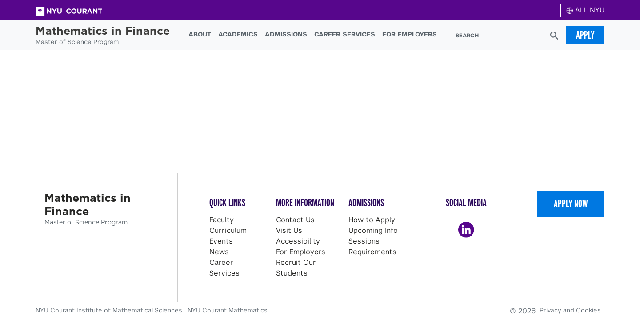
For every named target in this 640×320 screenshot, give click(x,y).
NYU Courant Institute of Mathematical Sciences (110, 310)
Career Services (344, 34)
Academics (238, 34)
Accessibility (298, 241)
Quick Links (227, 202)
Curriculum (228, 230)
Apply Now (571, 203)
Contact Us (295, 219)
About (199, 34)
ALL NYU (585, 10)
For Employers (409, 34)
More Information (305, 202)
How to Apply (371, 219)
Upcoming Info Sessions (373, 236)
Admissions (286, 34)
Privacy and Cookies (570, 310)
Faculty (221, 219)
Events (221, 241)
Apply (585, 35)
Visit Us (289, 230)
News (219, 251)
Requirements (372, 251)
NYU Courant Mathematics (228, 310)
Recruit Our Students (296, 268)
